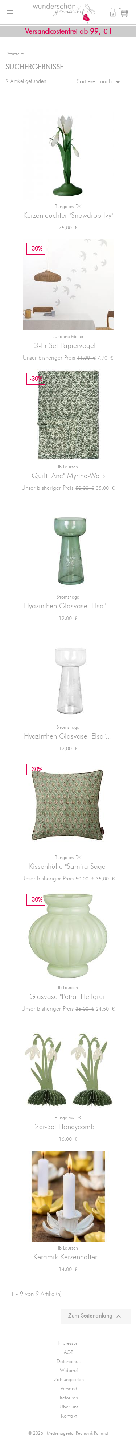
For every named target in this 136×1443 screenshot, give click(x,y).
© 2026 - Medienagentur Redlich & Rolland (68, 1433)
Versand (69, 1388)
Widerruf (69, 1370)
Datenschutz (69, 1361)
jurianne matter (68, 337)
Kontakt (69, 1416)
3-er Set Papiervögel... (68, 345)
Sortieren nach (99, 82)
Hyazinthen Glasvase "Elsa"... (68, 606)
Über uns (68, 1407)
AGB (69, 1352)
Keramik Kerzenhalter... (68, 1257)
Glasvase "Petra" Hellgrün (68, 996)
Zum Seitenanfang (95, 1316)
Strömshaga (68, 597)
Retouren (69, 1397)
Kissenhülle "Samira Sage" (68, 866)
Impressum (69, 1343)
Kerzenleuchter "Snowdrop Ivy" (68, 215)
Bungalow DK (68, 206)
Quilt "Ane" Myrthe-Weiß (68, 476)
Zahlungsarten (69, 1379)
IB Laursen (68, 467)
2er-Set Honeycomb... (68, 1127)
